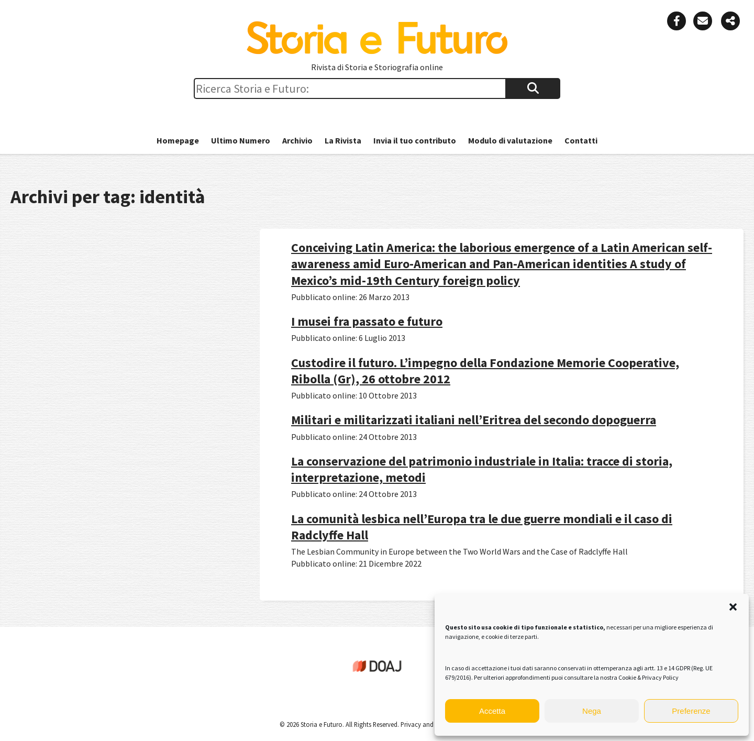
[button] (733, 607)
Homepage (178, 140)
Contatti (580, 140)
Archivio (297, 140)
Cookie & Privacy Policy (648, 677)
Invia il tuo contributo (414, 140)
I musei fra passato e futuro (366, 321)
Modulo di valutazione (510, 140)
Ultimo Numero (240, 140)
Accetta (492, 710)
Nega (591, 710)
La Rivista (343, 140)
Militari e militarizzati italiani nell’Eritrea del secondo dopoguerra (473, 420)
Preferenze (691, 710)
